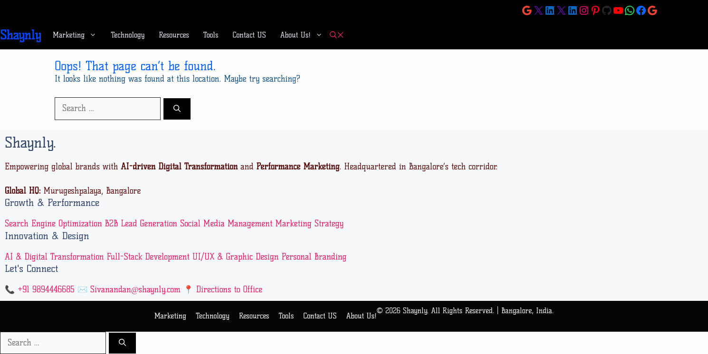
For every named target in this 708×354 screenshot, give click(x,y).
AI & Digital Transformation (54, 256)
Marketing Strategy (309, 223)
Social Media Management (226, 223)
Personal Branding (313, 256)
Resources (174, 35)
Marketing (78, 35)
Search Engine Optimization (53, 223)
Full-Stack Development (147, 256)
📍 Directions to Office (222, 289)
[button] (337, 35)
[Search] (177, 109)
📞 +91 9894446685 (40, 289)
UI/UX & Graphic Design (235, 256)
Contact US (249, 35)
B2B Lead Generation (141, 223)
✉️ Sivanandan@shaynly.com (129, 289)
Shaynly (20, 35)
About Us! (305, 35)
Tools (211, 35)
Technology (127, 35)
